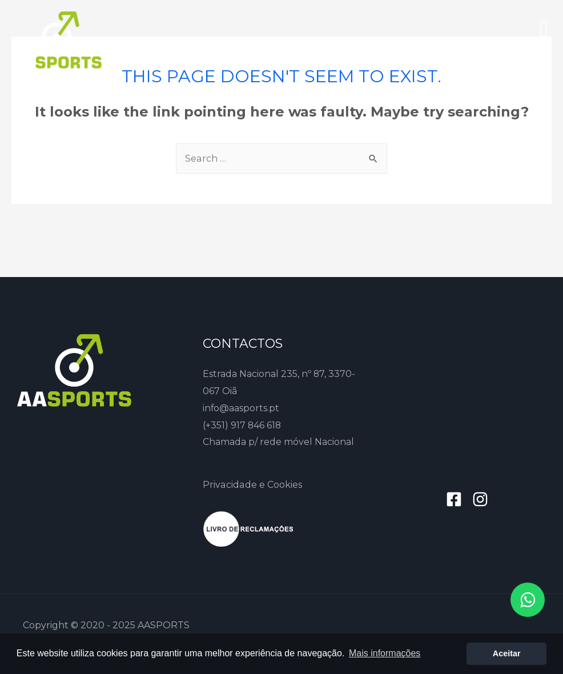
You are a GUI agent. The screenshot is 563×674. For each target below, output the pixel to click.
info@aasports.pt (241, 408)
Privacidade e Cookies (252, 484)
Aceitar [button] (507, 653)
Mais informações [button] (384, 653)
